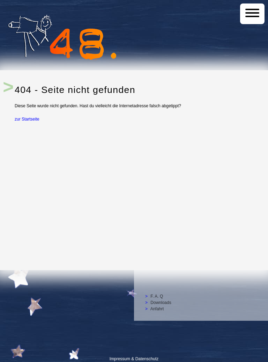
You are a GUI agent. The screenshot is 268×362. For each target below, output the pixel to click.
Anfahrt (157, 308)
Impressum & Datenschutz (134, 358)
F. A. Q (156, 296)
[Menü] (252, 13)
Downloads (160, 302)
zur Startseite (27, 118)
